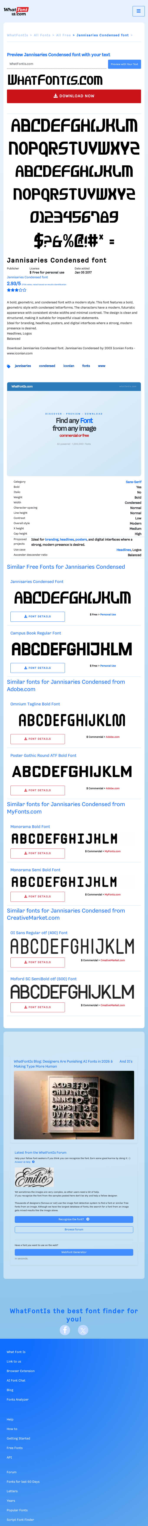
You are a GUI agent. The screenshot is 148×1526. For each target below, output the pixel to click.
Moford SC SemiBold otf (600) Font (43, 979)
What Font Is (16, 1352)
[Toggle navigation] (139, 11)
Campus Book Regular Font (35, 633)
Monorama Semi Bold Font (35, 870)
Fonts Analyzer (18, 1399)
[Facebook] (65, 1330)
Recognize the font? (74, 1219)
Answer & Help (25, 1162)
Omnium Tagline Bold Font (35, 704)
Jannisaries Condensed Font (36, 582)
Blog (10, 1390)
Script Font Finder (20, 1520)
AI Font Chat (16, 1380)
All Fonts (42, 35)
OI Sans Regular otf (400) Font (38, 933)
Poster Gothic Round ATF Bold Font (43, 756)
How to (12, 1429)
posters (81, 539)
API (9, 1457)
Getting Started (18, 1438)
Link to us (14, 1361)
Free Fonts (15, 1448)
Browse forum (74, 1229)
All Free (63, 35)
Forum (11, 1472)
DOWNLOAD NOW (74, 96)
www (101, 366)
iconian (68, 366)
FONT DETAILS (37, 616)
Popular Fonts (17, 1510)
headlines (67, 539)
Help (10, 1419)
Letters (12, 1491)
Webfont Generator (74, 1252)
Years (11, 1501)
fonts (86, 366)
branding (51, 539)
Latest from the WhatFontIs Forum (40, 1153)
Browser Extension (21, 1371)
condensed (47, 366)
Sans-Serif (133, 482)
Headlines (124, 550)
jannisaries (23, 366)
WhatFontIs (17, 35)
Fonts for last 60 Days (23, 1482)
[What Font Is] (16, 11)
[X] (83, 1330)
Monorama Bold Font (30, 827)
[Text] (56, 64)
